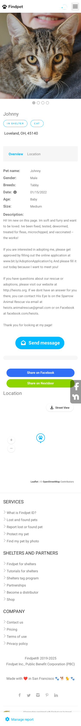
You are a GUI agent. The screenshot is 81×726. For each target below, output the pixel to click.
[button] (37, 433)
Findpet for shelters (21, 564)
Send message (40, 343)
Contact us (15, 622)
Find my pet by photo (23, 541)
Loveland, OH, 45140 (21, 133)
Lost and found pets (22, 520)
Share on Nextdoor (40, 383)
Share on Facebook (40, 373)
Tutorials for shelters (22, 571)
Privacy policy (17, 644)
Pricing (12, 629)
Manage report (18, 719)
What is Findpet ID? (21, 513)
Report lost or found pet (25, 527)
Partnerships (16, 585)
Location (34, 154)
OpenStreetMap (51, 481)
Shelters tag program (23, 578)
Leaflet (34, 481)
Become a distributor (22, 592)
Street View (62, 407)
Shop (11, 599)
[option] (40, 56)
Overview (16, 154)
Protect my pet (18, 534)
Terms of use (17, 636)
